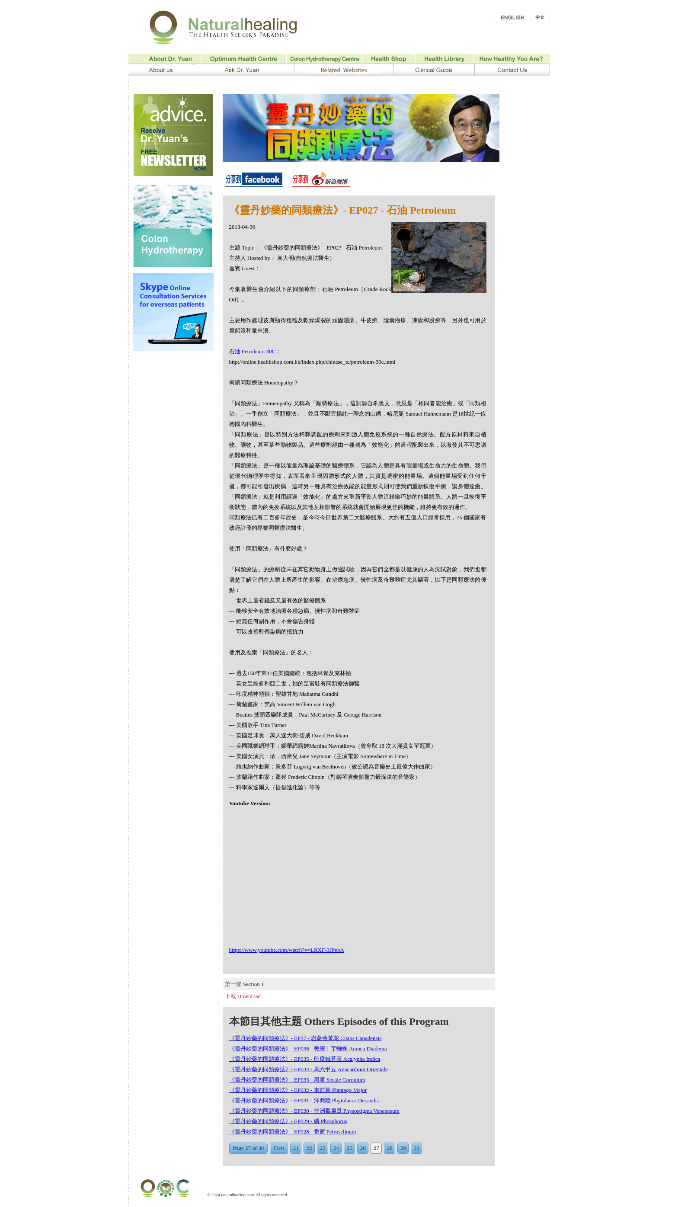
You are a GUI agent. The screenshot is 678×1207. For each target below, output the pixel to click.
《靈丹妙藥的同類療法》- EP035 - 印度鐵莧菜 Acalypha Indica (305, 1059)
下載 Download (243, 996)
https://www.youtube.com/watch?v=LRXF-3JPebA (286, 950)
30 (416, 1148)
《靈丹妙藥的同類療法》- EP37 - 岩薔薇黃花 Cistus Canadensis (305, 1038)
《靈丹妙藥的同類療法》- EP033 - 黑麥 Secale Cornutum (297, 1079)
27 (376, 1148)
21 (296, 1148)
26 (363, 1148)
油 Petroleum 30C (255, 351)
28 (390, 1148)
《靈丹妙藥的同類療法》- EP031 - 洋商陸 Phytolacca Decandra (304, 1100)
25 (349, 1148)
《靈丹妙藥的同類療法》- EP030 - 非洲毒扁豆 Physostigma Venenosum (314, 1111)
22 (309, 1148)
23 (323, 1148)
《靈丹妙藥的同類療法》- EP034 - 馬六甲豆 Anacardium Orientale (308, 1069)
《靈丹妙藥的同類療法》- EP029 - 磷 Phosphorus (288, 1121)
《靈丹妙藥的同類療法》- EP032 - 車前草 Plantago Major (298, 1090)
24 (336, 1148)
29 (403, 1148)
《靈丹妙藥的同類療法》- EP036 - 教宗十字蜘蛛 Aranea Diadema (308, 1048)
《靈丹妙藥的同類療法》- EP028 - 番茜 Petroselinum (292, 1131)
